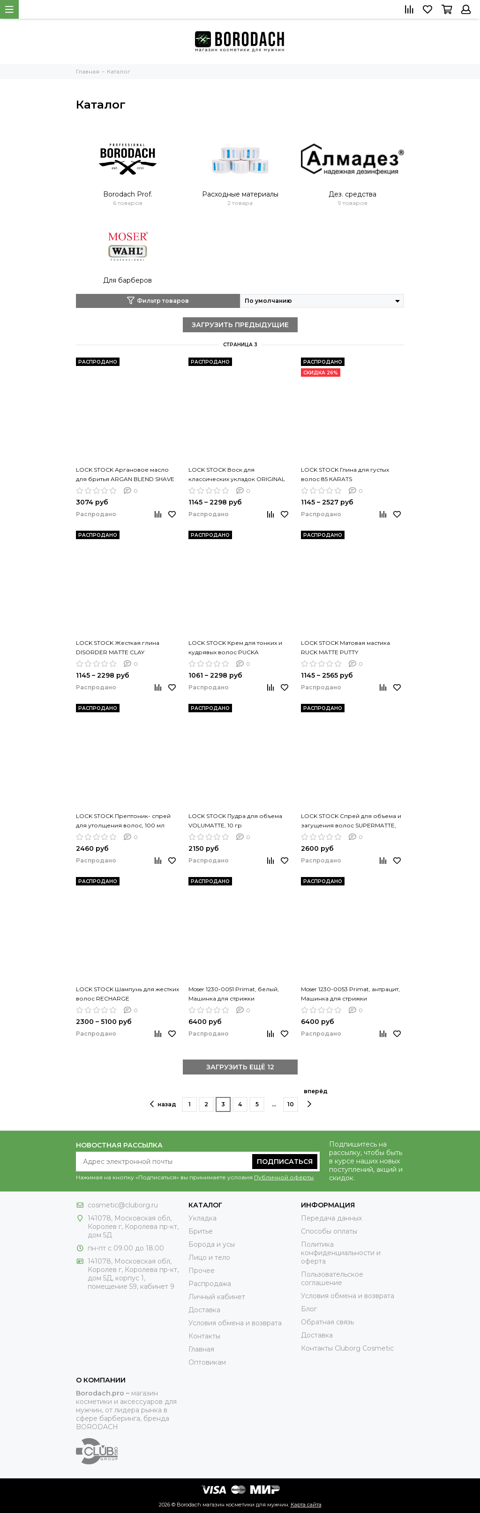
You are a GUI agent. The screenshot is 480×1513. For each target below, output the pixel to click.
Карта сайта (306, 1504)
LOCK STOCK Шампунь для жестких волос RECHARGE (127, 994)
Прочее (201, 1270)
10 (290, 1104)
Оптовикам (207, 1362)
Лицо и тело (209, 1257)
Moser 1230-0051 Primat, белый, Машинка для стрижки (233, 994)
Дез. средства (352, 194)
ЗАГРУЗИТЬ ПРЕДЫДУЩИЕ (240, 325)
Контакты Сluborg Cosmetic (347, 1348)
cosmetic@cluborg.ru (123, 1205)
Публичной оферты (284, 1177)
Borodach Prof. (127, 194)
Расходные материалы (240, 194)
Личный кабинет (216, 1297)
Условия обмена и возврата (235, 1323)
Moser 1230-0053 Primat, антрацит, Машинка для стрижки (350, 994)
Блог (309, 1309)
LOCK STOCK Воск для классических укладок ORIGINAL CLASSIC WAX (236, 475)
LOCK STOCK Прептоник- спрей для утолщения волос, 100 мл (123, 820)
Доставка (204, 1310)
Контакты (204, 1336)
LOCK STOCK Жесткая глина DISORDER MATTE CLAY (117, 647)
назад (163, 1104)
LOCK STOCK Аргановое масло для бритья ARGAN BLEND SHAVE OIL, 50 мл (125, 475)
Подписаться (285, 1161)
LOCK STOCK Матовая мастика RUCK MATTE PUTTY (345, 647)
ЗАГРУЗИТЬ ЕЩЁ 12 (240, 1067)
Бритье (200, 1231)
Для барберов (127, 280)
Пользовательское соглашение (332, 1278)
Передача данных (331, 1218)
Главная (201, 1349)
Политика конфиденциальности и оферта (341, 1252)
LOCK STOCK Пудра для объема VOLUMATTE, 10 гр (235, 820)
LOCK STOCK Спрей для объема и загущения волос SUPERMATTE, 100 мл (351, 821)
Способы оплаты (329, 1231)
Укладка (202, 1218)
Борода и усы (211, 1244)
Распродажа (209, 1283)
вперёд (316, 1098)
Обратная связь (327, 1322)
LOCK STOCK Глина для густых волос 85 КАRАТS (345, 474)
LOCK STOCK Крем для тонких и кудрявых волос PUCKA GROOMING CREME (235, 648)
